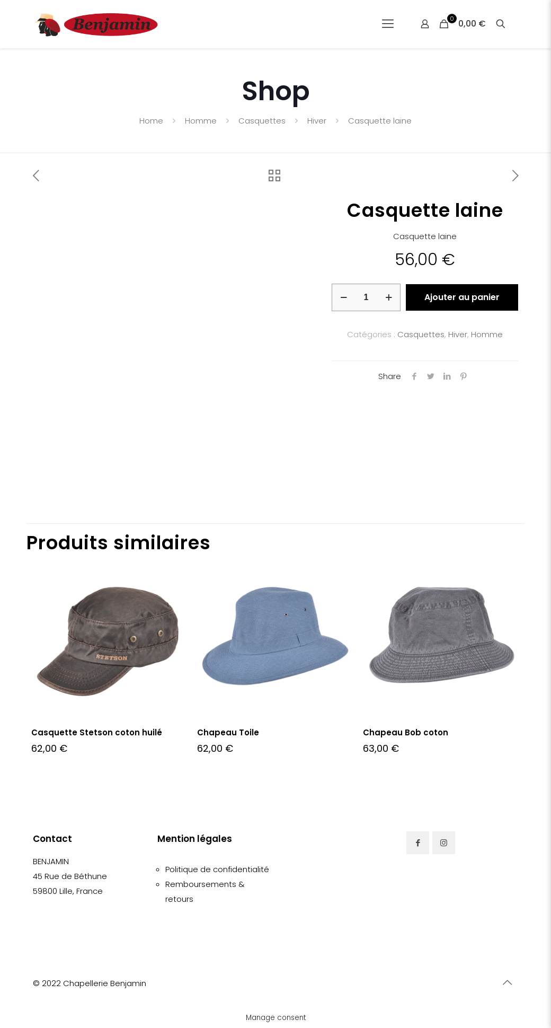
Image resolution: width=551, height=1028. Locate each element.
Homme (201, 120)
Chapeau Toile (228, 732)
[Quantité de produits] (366, 297)
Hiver (316, 120)
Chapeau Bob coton (405, 732)
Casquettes (262, 120)
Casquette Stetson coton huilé (96, 732)
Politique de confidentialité (217, 869)
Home (151, 120)
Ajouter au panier (462, 297)
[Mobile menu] (388, 24)
